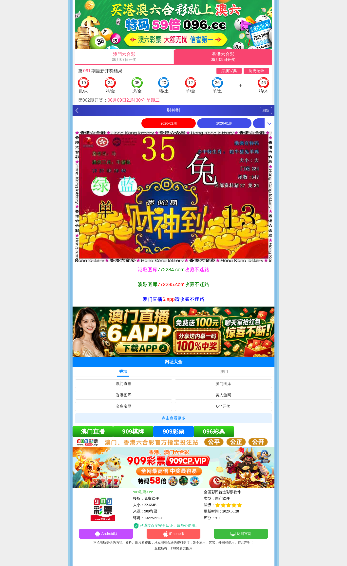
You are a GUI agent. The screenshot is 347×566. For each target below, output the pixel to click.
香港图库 (124, 395)
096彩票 (214, 431)
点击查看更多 (173, 418)
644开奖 (223, 406)
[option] (173, 196)
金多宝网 (124, 406)
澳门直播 (124, 384)
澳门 (224, 371)
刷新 (265, 110)
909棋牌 (133, 431)
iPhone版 (174, 534)
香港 (123, 371)
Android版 (106, 534)
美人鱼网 (223, 395)
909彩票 (173, 431)
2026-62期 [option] (168, 123)
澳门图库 (223, 384)
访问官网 (240, 534)
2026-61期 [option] (224, 123)
